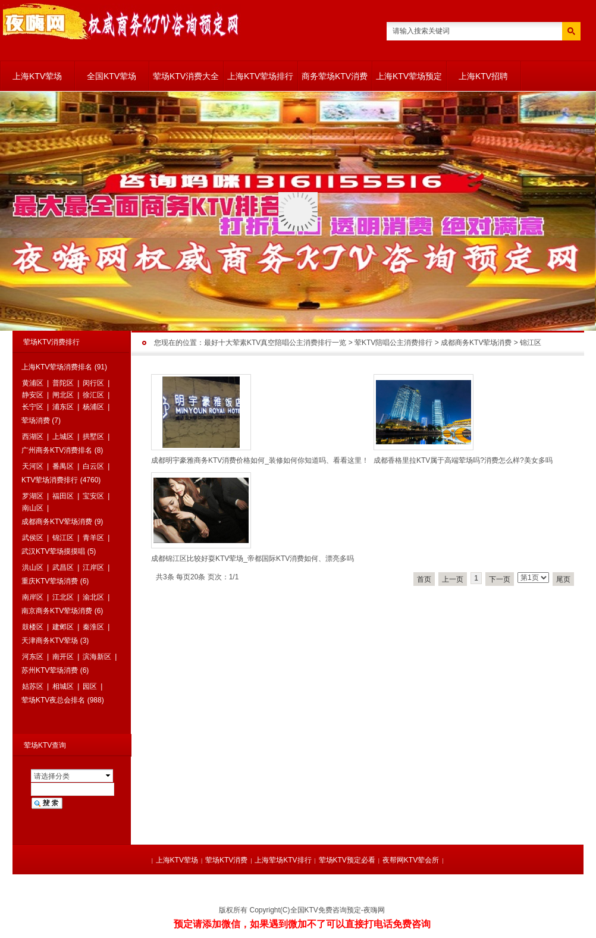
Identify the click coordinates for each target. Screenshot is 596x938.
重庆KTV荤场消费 (49, 581)
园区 (90, 686)
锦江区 (530, 342)
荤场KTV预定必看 (347, 860)
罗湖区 (32, 496)
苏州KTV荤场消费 (49, 670)
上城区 (63, 436)
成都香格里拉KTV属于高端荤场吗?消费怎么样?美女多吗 (463, 460)
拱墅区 (93, 436)
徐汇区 (93, 395)
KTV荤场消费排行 (49, 480)
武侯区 (32, 538)
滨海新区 (97, 656)
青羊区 (93, 538)
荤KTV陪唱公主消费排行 (393, 342)
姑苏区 (32, 686)
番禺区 (63, 466)
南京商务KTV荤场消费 (56, 611)
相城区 (63, 686)
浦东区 (63, 407)
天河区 (32, 466)
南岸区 (32, 597)
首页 (424, 579)
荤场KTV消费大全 (186, 76)
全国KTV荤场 (111, 76)
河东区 (32, 656)
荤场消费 (35, 420)
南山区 (32, 508)
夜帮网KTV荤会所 (410, 860)
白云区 (93, 466)
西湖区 (32, 436)
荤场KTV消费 (226, 860)
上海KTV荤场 (37, 76)
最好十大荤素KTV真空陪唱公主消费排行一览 (275, 342)
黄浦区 (32, 383)
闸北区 (63, 395)
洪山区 (32, 567)
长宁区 (32, 407)
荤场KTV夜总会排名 (53, 700)
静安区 (32, 395)
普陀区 (63, 383)
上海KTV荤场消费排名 (56, 367)
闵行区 (93, 383)
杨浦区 (93, 407)
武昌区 (63, 567)
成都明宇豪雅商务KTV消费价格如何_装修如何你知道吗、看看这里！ (260, 460)
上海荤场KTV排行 (283, 860)
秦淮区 (93, 627)
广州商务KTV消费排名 (56, 450)
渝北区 (93, 597)
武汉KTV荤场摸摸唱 (53, 551)
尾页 (563, 579)
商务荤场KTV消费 (335, 76)
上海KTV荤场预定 (409, 76)
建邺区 (63, 627)
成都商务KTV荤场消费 (476, 342)
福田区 (63, 496)
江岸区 (93, 567)
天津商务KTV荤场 (49, 640)
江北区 (63, 597)
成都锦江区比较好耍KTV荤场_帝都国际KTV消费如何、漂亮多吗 (252, 558)
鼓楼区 (32, 627)
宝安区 (93, 496)
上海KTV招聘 (483, 76)
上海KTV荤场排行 (260, 76)
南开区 (63, 656)
